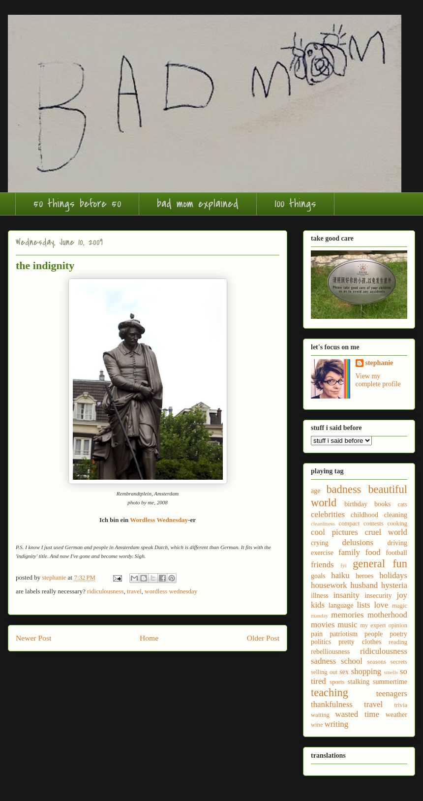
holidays (393, 575)
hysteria (394, 585)
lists (363, 605)
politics (321, 642)
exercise (322, 552)
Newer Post (33, 638)
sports (337, 681)
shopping (366, 671)
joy (402, 595)
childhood (364, 515)
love (381, 605)
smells (391, 672)
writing (336, 724)
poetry (398, 634)
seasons (376, 661)
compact (349, 523)
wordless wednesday (171, 591)
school (352, 661)
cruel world (386, 532)
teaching (329, 692)
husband (364, 585)
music (347, 624)
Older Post (263, 638)
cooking (397, 523)
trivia (400, 705)
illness (320, 595)
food (373, 552)
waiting (320, 714)
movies (322, 624)
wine (317, 724)
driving (397, 543)
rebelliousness (330, 651)
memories (347, 614)
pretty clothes (359, 642)
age (315, 490)
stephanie (379, 363)
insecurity (378, 595)
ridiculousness (105, 591)
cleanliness (323, 523)
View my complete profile (378, 380)
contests (373, 523)
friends (322, 564)
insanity (346, 595)
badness (343, 489)
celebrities (328, 514)
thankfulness (332, 704)
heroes (365, 576)
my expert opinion (383, 625)
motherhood (387, 614)
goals (318, 576)
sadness (323, 661)
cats (402, 504)
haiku (340, 575)
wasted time (357, 714)
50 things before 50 (77, 204)
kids (318, 605)
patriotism (344, 634)
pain (317, 634)
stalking (358, 681)
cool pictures (334, 532)
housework (329, 585)
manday (319, 615)
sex (344, 672)
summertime (390, 681)
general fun (380, 563)
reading (398, 642)
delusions (357, 542)
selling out (324, 672)
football (396, 552)
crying (320, 543)
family (349, 552)
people (373, 634)
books (382, 504)
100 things (295, 204)
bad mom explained (198, 204)
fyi (343, 565)
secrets (399, 661)
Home (149, 638)
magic (399, 605)
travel (134, 591)
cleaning (395, 515)
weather (396, 714)
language (341, 605)
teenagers (391, 693)
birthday (355, 504)
